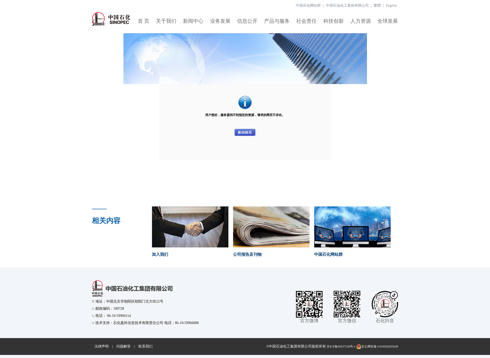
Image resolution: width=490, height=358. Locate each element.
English (391, 5)
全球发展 (387, 21)
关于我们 (166, 21)
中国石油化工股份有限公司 (347, 5)
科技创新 (333, 21)
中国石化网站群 (308, 5)
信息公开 (247, 21)
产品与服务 (277, 21)
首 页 (143, 21)
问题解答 (123, 346)
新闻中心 (193, 21)
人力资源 (360, 21)
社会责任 (306, 21)
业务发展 (220, 21)
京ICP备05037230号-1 (341, 346)
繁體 (377, 5)
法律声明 (101, 346)
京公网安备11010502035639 (377, 346)
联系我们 (145, 346)
